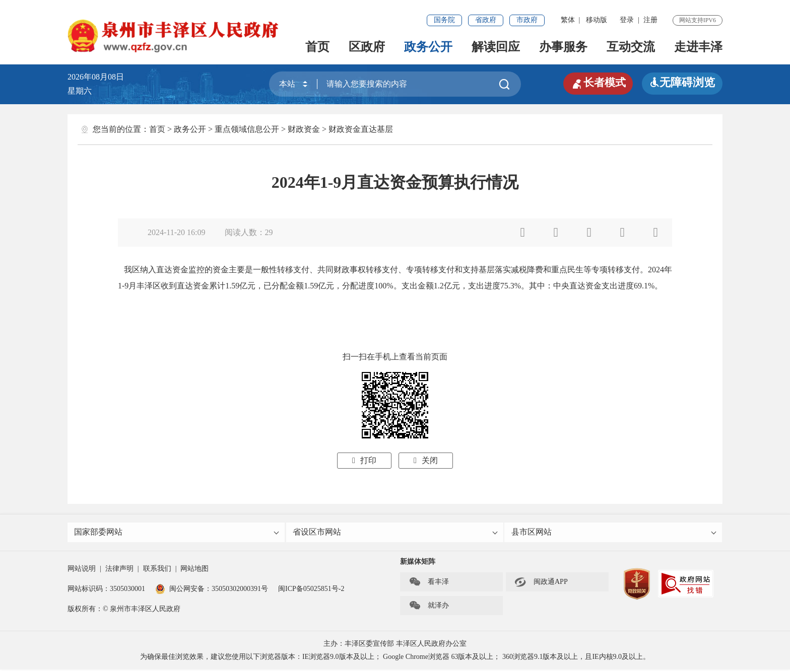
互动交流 (631, 46)
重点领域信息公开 (247, 129)
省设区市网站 (395, 533)
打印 (364, 460)
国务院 (444, 20)
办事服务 (563, 46)
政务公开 (428, 46)
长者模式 (596, 82)
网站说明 (82, 570)
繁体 (568, 20)
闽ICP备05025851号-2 (311, 590)
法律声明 (119, 570)
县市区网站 (613, 533)
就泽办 (429, 607)
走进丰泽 (698, 46)
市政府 (527, 20)
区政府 (367, 46)
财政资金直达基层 (360, 129)
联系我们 (157, 570)
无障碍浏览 (682, 82)
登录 (627, 20)
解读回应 (496, 46)
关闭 (426, 460)
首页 (317, 46)
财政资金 (304, 129)
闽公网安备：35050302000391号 (211, 590)
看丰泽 (429, 583)
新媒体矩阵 (417, 563)
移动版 (596, 20)
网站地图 (194, 570)
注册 (650, 20)
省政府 (485, 20)
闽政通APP (541, 583)
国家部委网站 (177, 533)
